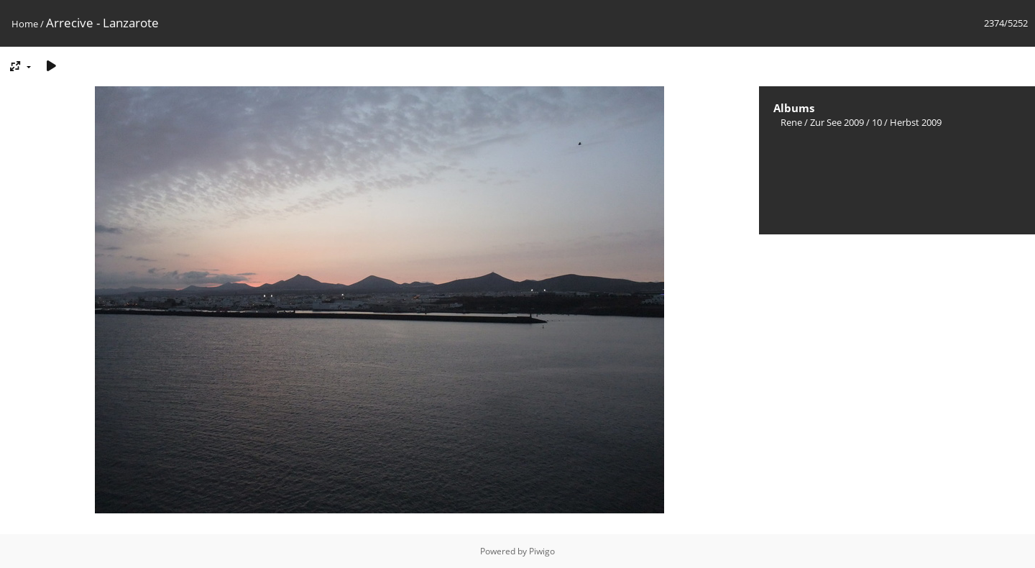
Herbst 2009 (916, 122)
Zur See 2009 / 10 (846, 122)
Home (25, 23)
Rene (791, 122)
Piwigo (542, 551)
